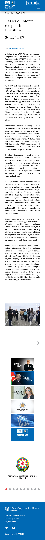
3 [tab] (14, 489)
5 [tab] (21, 489)
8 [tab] (32, 489)
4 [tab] (17, 489)
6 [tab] (24, 489)
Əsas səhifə (10, 13)
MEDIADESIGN (19, 534)
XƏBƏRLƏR (20, 13)
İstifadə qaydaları (12, 519)
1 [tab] (6, 489)
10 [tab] (39, 489)
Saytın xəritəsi (10, 522)
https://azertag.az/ (16, 48)
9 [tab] (35, 489)
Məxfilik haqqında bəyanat (15, 515)
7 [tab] (28, 489)
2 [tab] (10, 489)
